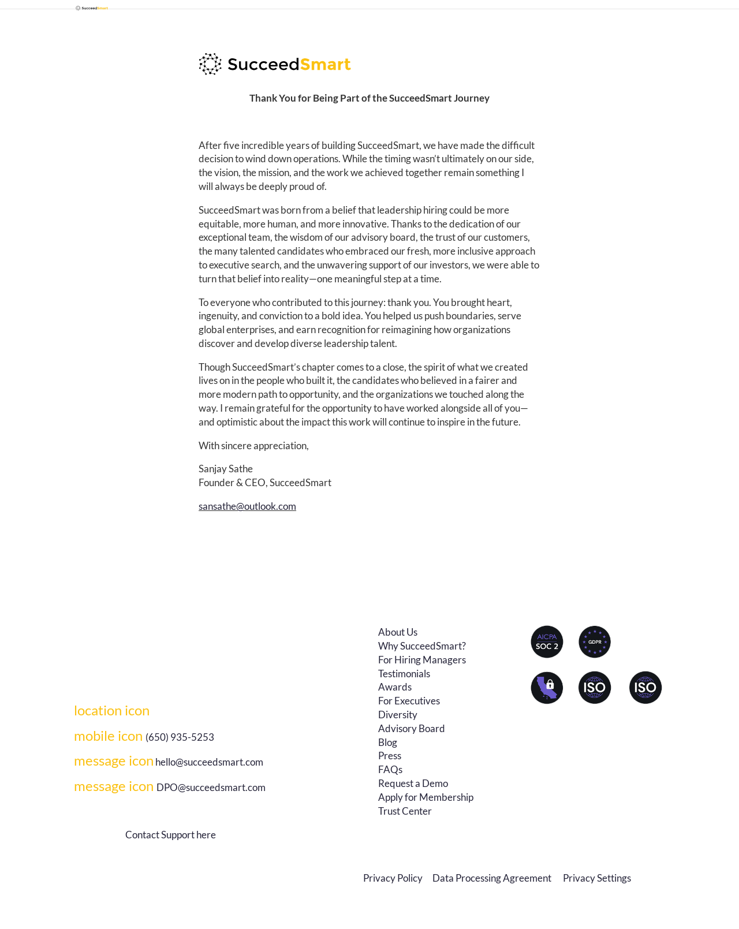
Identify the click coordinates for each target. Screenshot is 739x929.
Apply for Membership (425, 797)
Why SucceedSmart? (422, 646)
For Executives (409, 701)
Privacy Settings (597, 878)
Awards (395, 687)
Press (389, 755)
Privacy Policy (393, 878)
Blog (387, 742)
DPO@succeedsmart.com (170, 787)
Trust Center (405, 811)
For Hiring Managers (422, 660)
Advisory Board (411, 728)
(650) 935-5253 (144, 737)
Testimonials (404, 673)
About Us (397, 632)
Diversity (397, 714)
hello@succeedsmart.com (209, 762)
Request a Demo (413, 783)
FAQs (390, 769)
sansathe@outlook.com (247, 506)
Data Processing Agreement (492, 878)
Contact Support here (170, 835)
